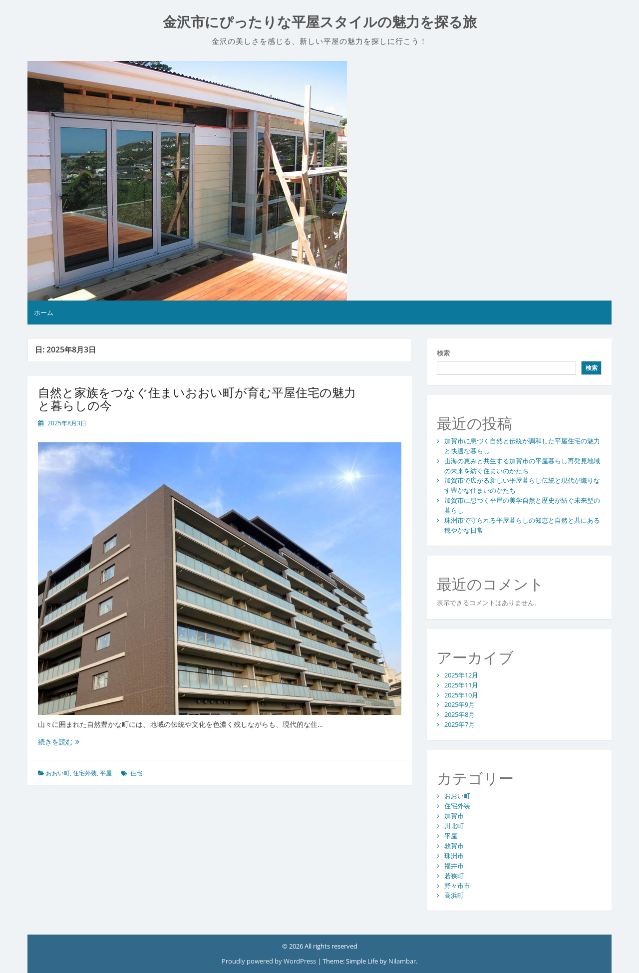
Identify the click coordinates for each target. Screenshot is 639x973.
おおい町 (58, 773)
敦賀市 (454, 845)
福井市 (454, 865)
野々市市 (457, 885)
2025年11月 (461, 684)
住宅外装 (85, 773)
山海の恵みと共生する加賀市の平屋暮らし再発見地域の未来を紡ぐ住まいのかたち (522, 465)
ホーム (43, 312)
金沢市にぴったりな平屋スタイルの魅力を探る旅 (320, 22)
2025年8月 (459, 714)
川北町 (454, 825)
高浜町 (454, 895)
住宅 (136, 773)
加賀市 (454, 815)
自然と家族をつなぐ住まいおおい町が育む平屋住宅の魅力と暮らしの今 (197, 398)
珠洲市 (454, 855)
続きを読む (58, 741)
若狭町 (454, 875)
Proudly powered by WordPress (270, 961)
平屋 (106, 773)
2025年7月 (459, 724)
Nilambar (402, 961)
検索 (443, 352)
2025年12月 (461, 674)
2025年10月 (461, 694)
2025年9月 (459, 704)
